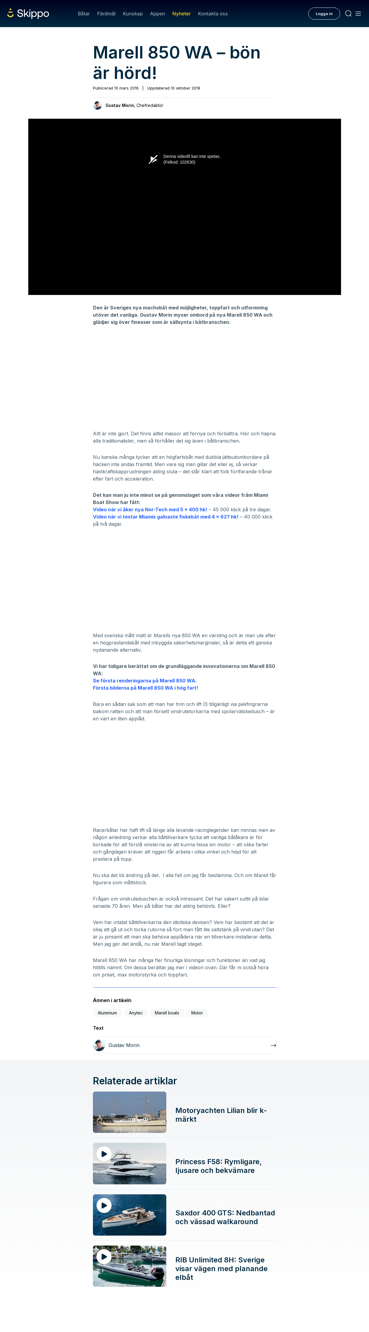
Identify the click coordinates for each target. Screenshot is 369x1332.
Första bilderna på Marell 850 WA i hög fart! (145, 688)
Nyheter (181, 14)
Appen (157, 14)
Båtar (84, 14)
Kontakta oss (213, 14)
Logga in (324, 13)
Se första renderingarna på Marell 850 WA (144, 681)
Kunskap (133, 14)
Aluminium (107, 1012)
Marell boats (167, 1012)
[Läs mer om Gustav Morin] (184, 1045)
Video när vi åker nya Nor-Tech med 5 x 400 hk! (150, 509)
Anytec (136, 1012)
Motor (197, 1012)
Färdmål (106, 14)
